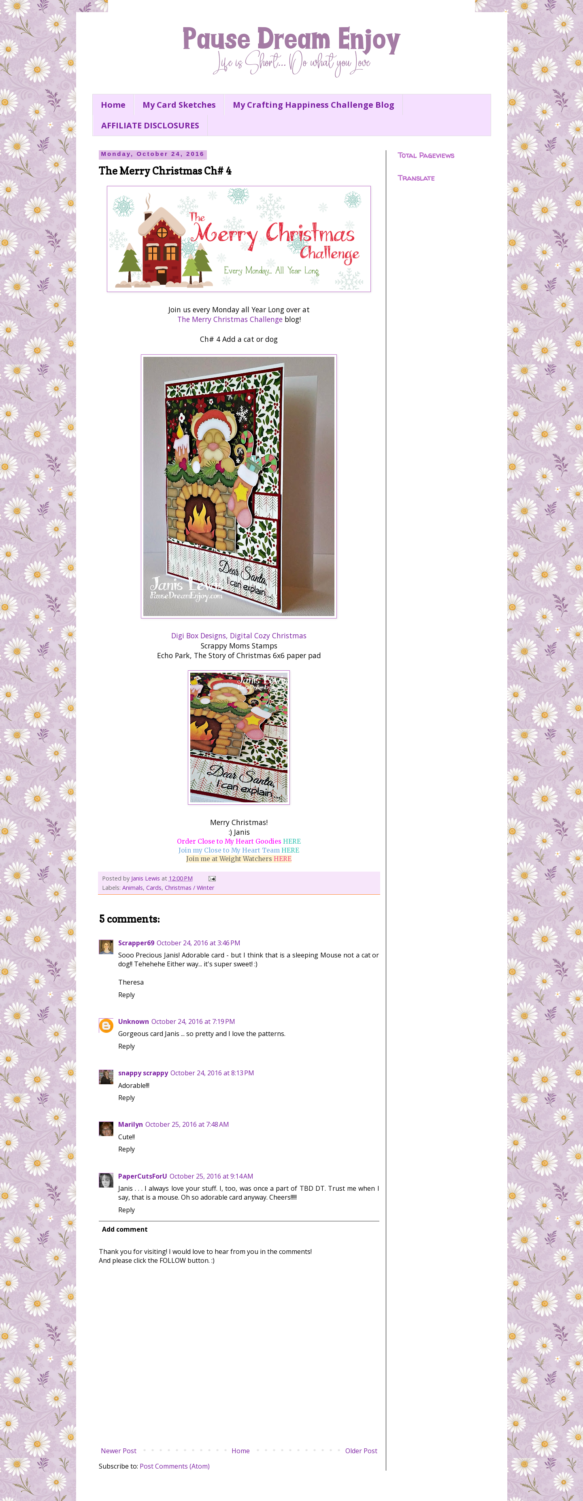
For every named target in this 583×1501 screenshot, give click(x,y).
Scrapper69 (136, 942)
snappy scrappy (143, 1072)
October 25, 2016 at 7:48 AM (187, 1124)
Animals (132, 887)
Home (113, 104)
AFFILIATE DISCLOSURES (150, 125)
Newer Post (118, 1450)
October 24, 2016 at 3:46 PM (198, 942)
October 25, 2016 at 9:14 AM (211, 1176)
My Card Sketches (179, 104)
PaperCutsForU (142, 1176)
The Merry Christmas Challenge (230, 319)
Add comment (125, 1229)
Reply (126, 994)
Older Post (361, 1450)
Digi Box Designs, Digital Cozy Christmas (238, 635)
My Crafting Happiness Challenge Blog (313, 104)
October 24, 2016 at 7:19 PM (193, 1021)
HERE (292, 841)
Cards (154, 887)
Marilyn (130, 1124)
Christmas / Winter (189, 887)
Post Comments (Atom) (175, 1466)
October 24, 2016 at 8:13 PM (212, 1072)
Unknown (133, 1021)
